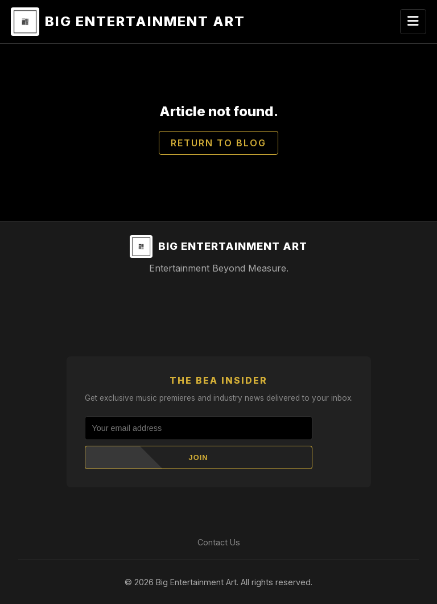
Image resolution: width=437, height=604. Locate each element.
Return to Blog (218, 143)
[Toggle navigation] (413, 21)
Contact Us (218, 542)
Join (198, 457)
